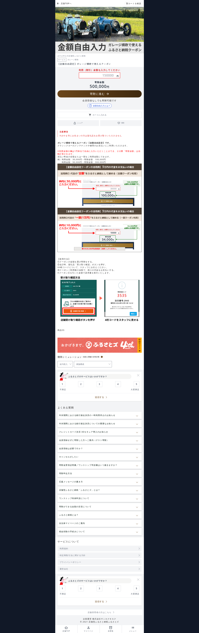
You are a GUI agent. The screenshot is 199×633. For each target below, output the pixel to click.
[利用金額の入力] (107, 75)
